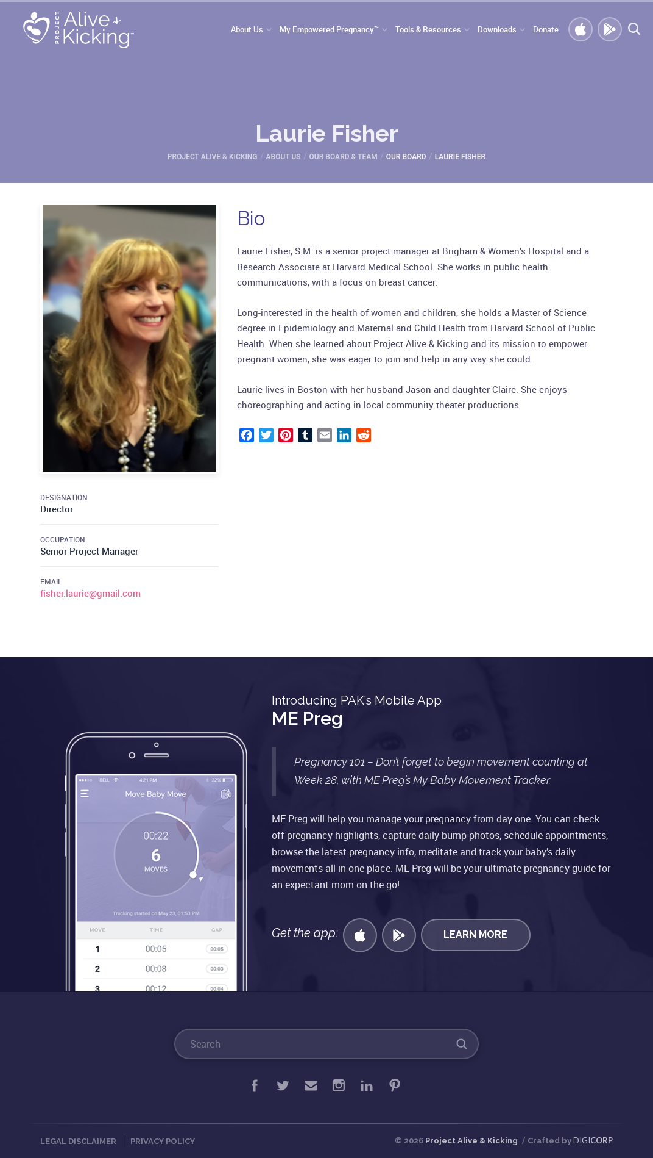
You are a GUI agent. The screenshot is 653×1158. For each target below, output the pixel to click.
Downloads (497, 29)
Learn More (475, 934)
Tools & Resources (428, 29)
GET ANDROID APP (610, 29)
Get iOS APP (581, 29)
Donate (546, 29)
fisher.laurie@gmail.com (90, 593)
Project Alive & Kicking (471, 1140)
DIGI (593, 1140)
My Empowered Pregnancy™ (329, 29)
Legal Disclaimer (78, 1141)
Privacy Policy (162, 1141)
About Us (247, 29)
